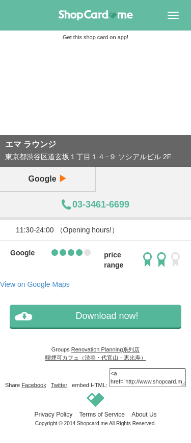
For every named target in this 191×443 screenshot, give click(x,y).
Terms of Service (101, 414)
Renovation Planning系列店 (105, 349)
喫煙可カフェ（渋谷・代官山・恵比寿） (95, 358)
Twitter (59, 385)
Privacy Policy (53, 414)
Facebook (33, 385)
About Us (143, 414)
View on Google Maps (35, 284)
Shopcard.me (92, 423)
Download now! (106, 316)
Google (47, 178)
